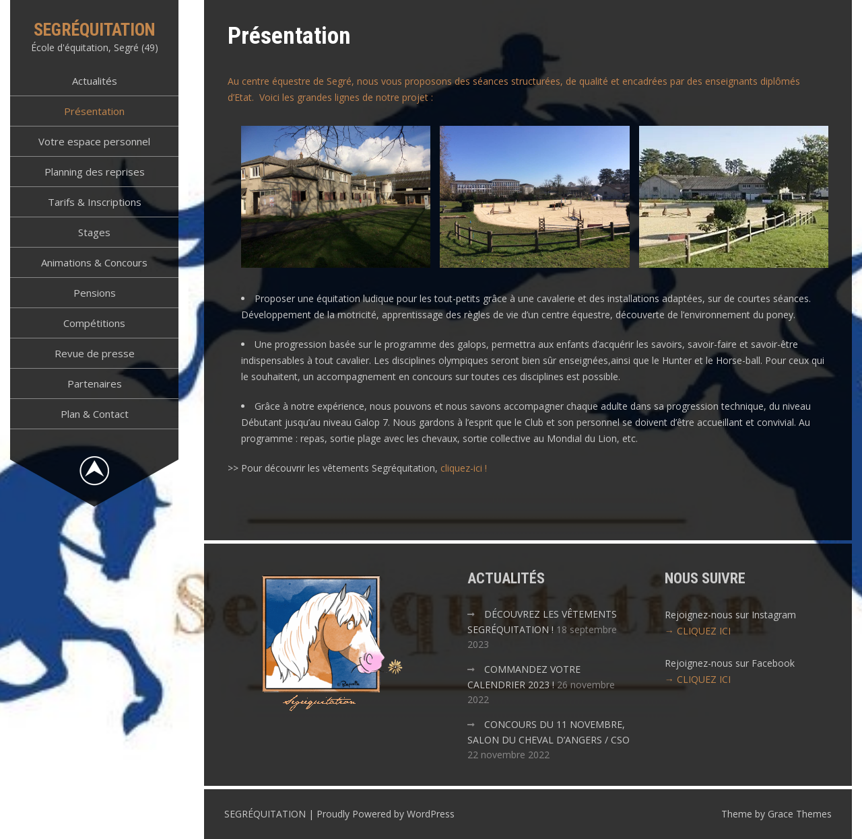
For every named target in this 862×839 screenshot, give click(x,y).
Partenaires (94, 383)
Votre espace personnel (94, 141)
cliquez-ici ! (463, 468)
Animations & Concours (94, 262)
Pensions (94, 292)
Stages (94, 232)
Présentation (94, 111)
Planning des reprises (94, 171)
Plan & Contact (95, 414)
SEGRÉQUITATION (95, 30)
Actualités (94, 80)
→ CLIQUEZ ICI (698, 630)
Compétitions (94, 323)
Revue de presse (95, 353)
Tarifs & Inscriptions (94, 202)
